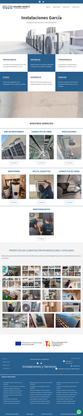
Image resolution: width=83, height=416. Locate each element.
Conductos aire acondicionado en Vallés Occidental (40, 387)
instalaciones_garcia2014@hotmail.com (69, 369)
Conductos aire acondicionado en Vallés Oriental (66, 387)
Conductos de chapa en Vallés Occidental (40, 401)
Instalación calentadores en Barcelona (12, 391)
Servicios (66, 7)
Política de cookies (46, 414)
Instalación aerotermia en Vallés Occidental (40, 394)
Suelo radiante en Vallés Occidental (38, 399)
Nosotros (56, 7)
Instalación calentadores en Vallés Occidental (41, 392)
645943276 (76, 366)
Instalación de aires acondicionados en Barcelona (13, 383)
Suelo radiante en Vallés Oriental (64, 399)
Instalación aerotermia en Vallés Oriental (66, 394)
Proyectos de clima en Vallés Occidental (39, 403)
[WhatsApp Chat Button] (79, 412)
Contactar (14, 163)
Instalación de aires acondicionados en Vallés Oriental (67, 383)
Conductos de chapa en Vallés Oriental (66, 401)
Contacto (76, 7)
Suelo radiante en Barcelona (10, 399)
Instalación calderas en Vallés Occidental (40, 390)
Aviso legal (30, 414)
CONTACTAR (75, 358)
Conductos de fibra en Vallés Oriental (65, 397)
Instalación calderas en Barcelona (11, 388)
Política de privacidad (12, 414)
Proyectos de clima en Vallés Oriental (65, 403)
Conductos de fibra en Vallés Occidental (39, 397)
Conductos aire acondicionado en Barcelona (14, 386)
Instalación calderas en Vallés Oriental (65, 390)
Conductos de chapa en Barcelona (11, 401)
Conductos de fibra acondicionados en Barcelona (12, 396)
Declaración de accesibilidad (69, 414)
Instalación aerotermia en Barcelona (12, 393)
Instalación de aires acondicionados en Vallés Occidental (41, 383)
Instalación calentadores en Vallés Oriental (67, 392)
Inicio (48, 7)
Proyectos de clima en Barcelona (11, 403)
